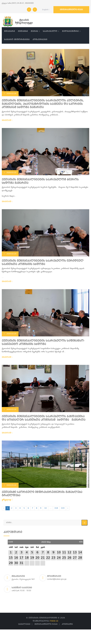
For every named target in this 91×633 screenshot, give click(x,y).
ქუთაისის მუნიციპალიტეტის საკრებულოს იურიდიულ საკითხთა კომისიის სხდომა (43, 262)
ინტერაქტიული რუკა (71, 9)
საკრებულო (50, 31)
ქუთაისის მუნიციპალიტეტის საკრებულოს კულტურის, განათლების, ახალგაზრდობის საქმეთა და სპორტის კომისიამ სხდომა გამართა (43, 104)
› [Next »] (67, 508)
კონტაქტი (67, 624)
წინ (81, 541)
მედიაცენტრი (70, 31)
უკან (10, 541)
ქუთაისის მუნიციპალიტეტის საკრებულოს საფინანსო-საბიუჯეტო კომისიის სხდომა (43, 342)
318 (56, 508)
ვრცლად (7, 120)
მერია (34, 31)
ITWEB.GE (54, 621)
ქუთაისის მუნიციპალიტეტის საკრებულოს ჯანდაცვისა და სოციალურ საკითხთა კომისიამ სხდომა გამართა (43, 418)
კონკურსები (40, 39)
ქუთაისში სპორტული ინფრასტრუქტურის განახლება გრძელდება (42, 494)
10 (45, 508)
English (45, 10)
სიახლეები (24, 624)
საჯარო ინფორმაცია (17, 39)
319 (62, 508)
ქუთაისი (23, 31)
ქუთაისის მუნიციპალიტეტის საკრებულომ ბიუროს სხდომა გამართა (40, 181)
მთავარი (9, 31)
